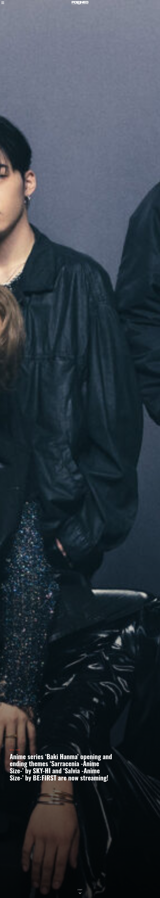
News (19, 749)
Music (12, 749)
